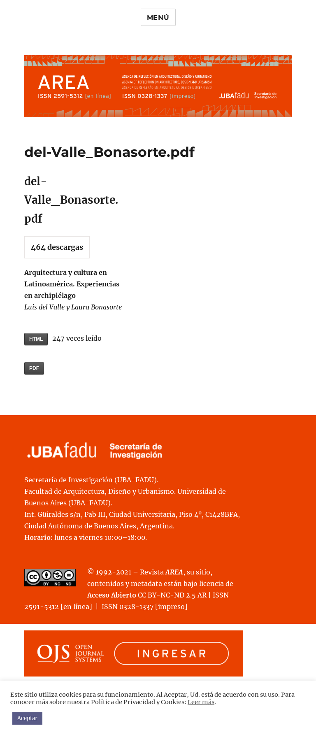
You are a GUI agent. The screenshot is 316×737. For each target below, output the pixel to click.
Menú (158, 17)
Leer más (201, 702)
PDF (34, 368)
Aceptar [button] (27, 718)
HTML (36, 339)
